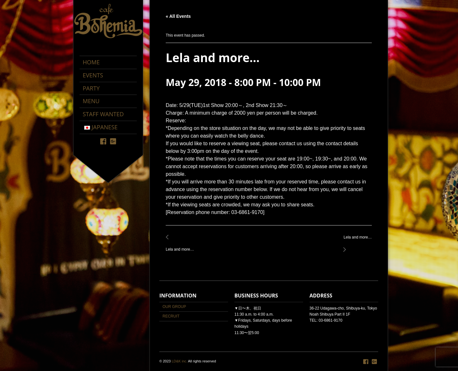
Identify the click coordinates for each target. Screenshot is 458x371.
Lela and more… (182, 246)
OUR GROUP (174, 306)
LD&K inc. (179, 361)
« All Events (178, 16)
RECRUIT (171, 316)
